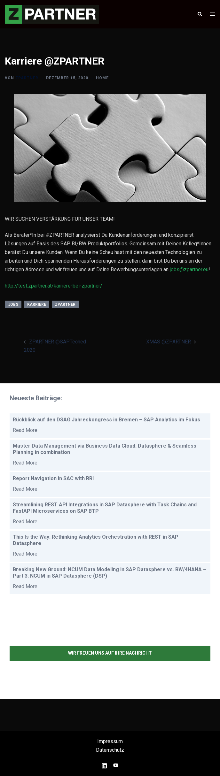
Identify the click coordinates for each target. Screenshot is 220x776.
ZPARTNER (26, 78)
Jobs (13, 304)
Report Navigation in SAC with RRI (53, 478)
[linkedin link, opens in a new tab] (104, 765)
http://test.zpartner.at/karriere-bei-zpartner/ (53, 286)
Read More (25, 430)
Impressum (110, 741)
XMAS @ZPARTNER (168, 342)
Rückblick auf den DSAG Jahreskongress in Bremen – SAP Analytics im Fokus (106, 420)
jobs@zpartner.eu (189, 269)
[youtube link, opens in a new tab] (115, 765)
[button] (199, 14)
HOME (102, 78)
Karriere (36, 304)
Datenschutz (110, 750)
